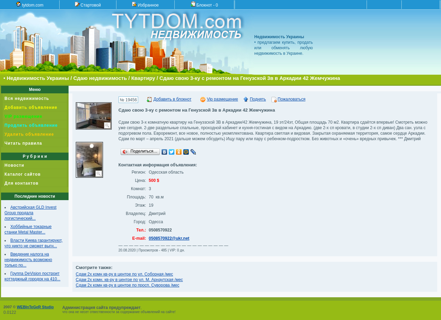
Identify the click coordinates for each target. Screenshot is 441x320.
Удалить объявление (29, 134)
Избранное (145, 5)
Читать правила (23, 143)
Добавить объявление (30, 107)
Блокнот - (204, 4)
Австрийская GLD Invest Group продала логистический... (30, 213)
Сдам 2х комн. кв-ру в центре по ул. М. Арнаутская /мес (129, 279)
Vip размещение (222, 99)
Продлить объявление (31, 125)
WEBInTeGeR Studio (35, 307)
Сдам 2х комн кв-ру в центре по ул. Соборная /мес (124, 274)
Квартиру (143, 78)
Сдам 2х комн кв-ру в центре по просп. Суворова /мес (128, 285)
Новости (14, 165)
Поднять (258, 99)
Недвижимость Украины (38, 78)
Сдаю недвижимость (100, 78)
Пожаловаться (292, 99)
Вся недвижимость (26, 98)
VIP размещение (23, 116)
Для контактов (21, 183)
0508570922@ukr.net (169, 238)
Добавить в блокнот (172, 99)
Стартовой (88, 5)
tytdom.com (29, 5)
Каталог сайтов (22, 174)
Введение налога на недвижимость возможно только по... (28, 260)
